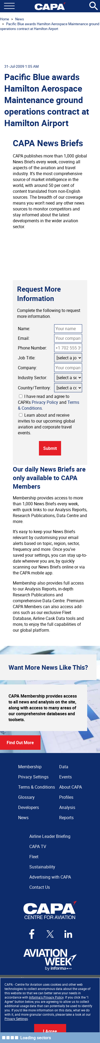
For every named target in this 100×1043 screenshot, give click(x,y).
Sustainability (42, 867)
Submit (50, 448)
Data (63, 767)
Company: (27, 368)
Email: (24, 338)
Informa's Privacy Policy (46, 997)
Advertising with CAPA (50, 877)
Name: (24, 329)
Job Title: (26, 358)
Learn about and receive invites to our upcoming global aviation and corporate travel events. (46, 424)
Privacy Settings (16, 1018)
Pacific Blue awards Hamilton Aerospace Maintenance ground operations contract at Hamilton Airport (49, 26)
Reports (66, 817)
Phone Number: (32, 348)
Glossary (26, 797)
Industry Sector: (32, 378)
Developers (28, 807)
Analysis (67, 807)
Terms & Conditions (36, 787)
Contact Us (39, 887)
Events (65, 777)
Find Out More (20, 742)
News (19, 19)
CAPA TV (37, 846)
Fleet (33, 857)
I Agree (50, 1031)
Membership (30, 767)
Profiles (66, 797)
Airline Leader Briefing (49, 836)
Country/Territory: (34, 388)
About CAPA (70, 787)
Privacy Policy (45, 402)
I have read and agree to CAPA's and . (48, 402)
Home (4, 19)
